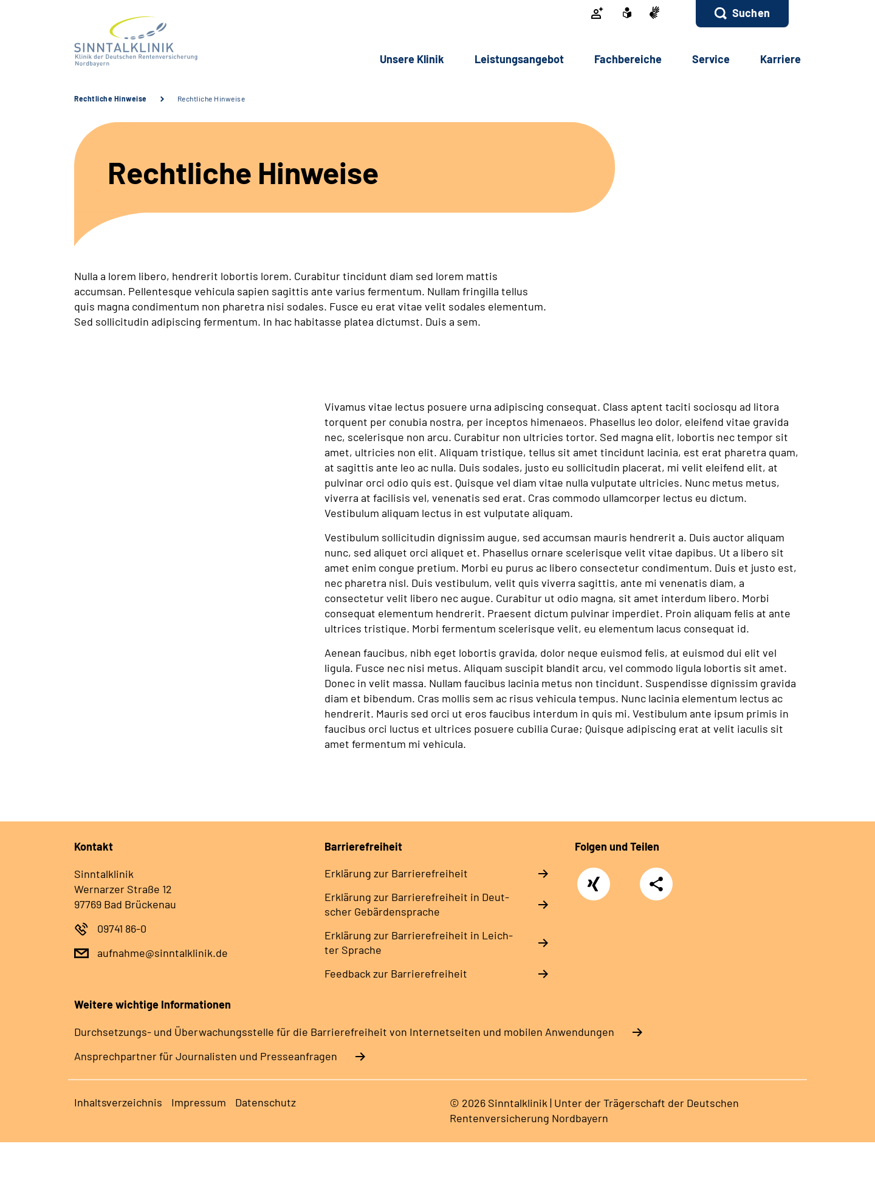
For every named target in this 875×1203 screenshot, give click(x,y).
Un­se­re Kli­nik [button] (412, 59)
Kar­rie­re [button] (780, 59)
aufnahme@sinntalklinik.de (162, 952)
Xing (594, 877)
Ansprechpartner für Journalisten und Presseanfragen (205, 1056)
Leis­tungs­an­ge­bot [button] (519, 59)
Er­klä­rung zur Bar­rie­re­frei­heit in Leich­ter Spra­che (418, 942)
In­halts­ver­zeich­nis (118, 1102)
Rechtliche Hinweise (110, 98)
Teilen (656, 884)
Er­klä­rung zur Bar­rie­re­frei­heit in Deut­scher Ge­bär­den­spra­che (416, 904)
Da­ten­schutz (265, 1102)
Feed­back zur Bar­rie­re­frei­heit (395, 973)
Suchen (751, 12)
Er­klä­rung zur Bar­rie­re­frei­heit (396, 873)
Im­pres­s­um (198, 1102)
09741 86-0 (121, 928)
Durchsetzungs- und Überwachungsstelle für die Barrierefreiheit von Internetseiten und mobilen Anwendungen (344, 1031)
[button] (742, 13)
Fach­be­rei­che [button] (628, 59)
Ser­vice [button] (711, 59)
